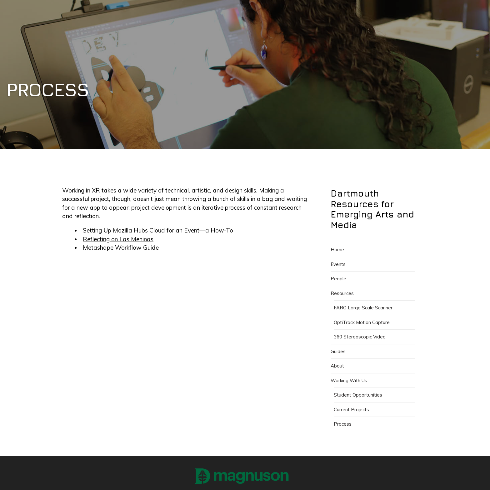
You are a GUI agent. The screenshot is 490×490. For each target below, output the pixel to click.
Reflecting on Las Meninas (118, 239)
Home (337, 249)
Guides (338, 351)
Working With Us (349, 380)
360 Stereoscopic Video (360, 337)
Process (343, 424)
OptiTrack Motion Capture (362, 322)
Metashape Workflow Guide (121, 247)
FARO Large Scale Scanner (363, 308)
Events (338, 264)
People (338, 279)
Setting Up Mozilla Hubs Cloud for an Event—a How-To (158, 230)
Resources (342, 293)
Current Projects (351, 409)
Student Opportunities (358, 395)
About (337, 366)
